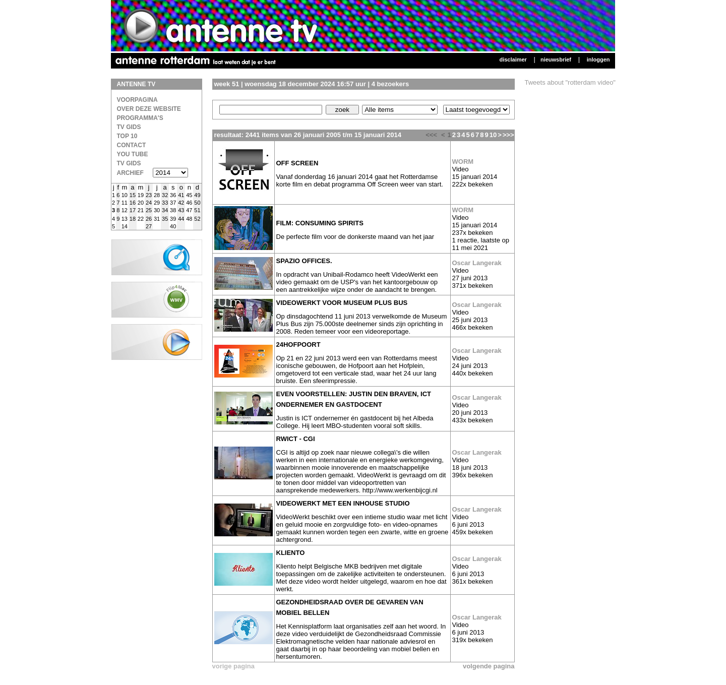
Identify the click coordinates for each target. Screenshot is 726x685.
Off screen (297, 163)
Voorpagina (137, 99)
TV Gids (129, 127)
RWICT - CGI (295, 439)
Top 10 (127, 136)
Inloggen (598, 59)
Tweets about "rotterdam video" (570, 82)
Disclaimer (512, 59)
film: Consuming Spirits (320, 223)
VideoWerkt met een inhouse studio (343, 503)
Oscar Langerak (477, 263)
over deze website (149, 108)
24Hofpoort (298, 344)
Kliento (290, 552)
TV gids (129, 163)
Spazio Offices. (304, 261)
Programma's (140, 117)
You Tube (132, 154)
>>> (508, 135)
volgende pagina (489, 666)
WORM (463, 161)
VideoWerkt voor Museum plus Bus (342, 302)
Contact (131, 145)
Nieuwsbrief (555, 59)
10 (493, 135)
